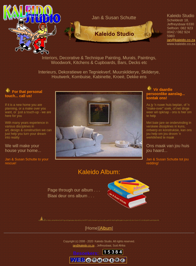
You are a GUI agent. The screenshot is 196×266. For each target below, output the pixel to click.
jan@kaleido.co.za (181, 40)
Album (106, 228)
